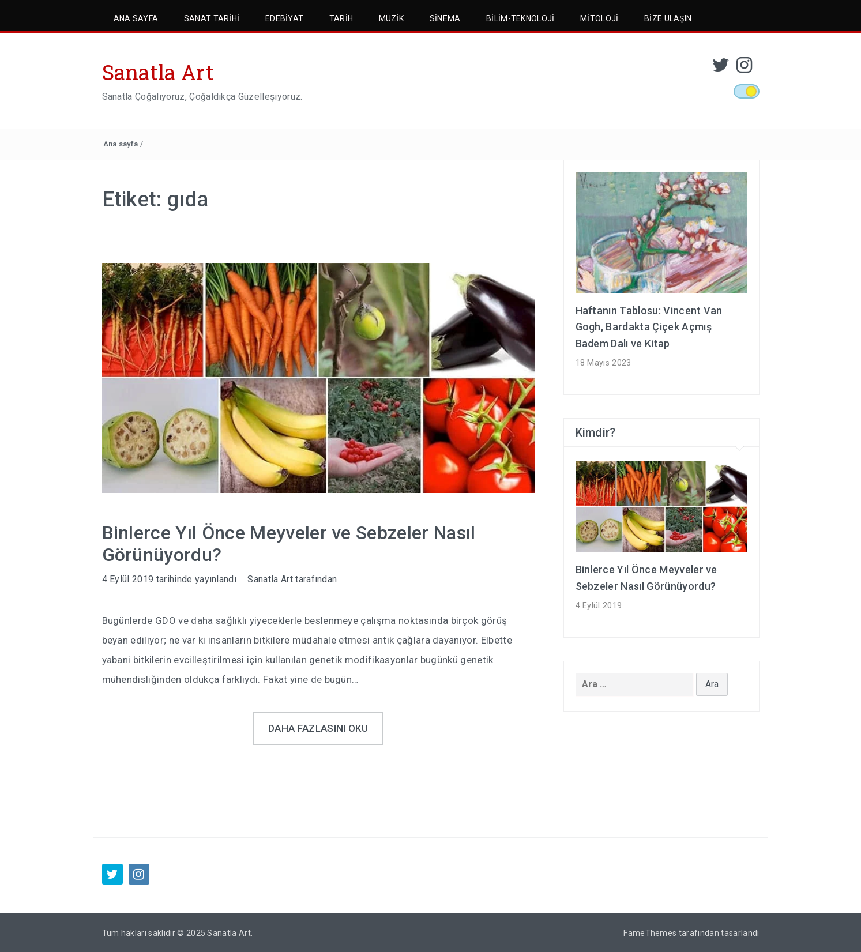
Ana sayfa (120, 144)
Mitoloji (599, 18)
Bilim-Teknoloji (520, 18)
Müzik (391, 18)
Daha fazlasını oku (318, 728)
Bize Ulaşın (668, 18)
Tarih (341, 18)
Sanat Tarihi (212, 18)
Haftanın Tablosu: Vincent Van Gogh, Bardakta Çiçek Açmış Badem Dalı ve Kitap (649, 327)
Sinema (445, 18)
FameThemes (649, 933)
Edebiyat (284, 18)
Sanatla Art (158, 72)
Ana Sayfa (136, 18)
